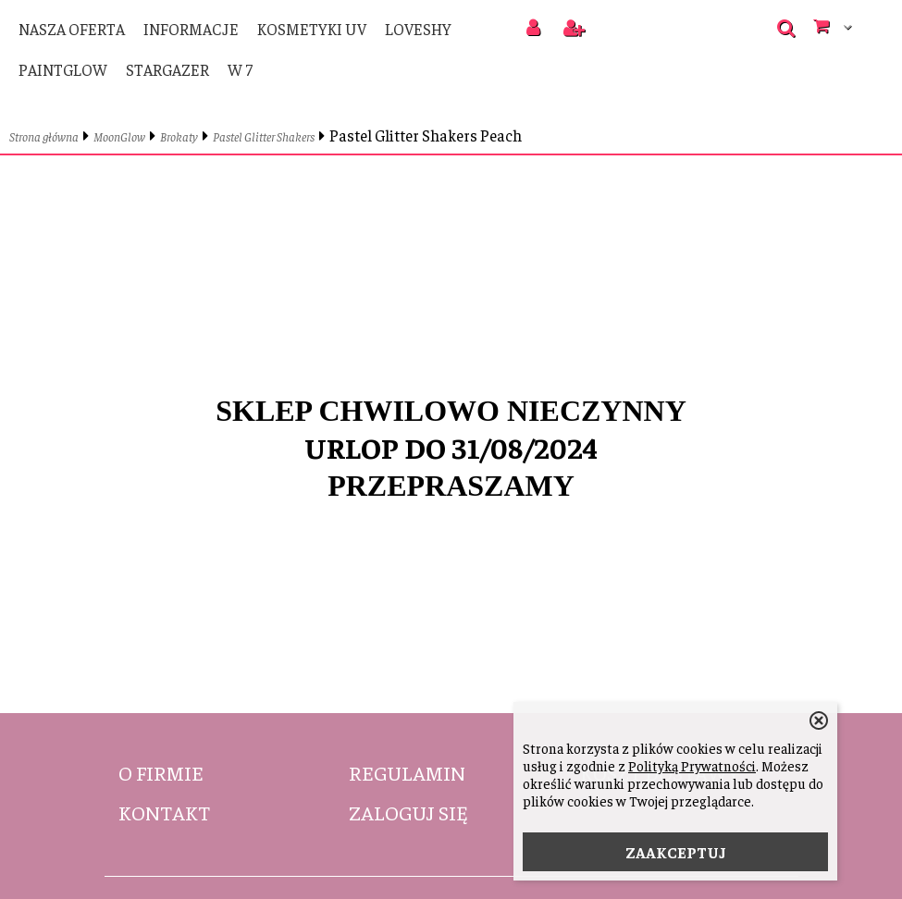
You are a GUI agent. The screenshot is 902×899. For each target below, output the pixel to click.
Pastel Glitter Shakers (264, 136)
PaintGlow (63, 69)
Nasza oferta (72, 28)
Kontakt (164, 812)
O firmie (161, 772)
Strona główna (44, 136)
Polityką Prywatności (692, 765)
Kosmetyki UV (311, 28)
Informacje (191, 28)
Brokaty (179, 136)
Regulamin (407, 772)
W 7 (240, 69)
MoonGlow (119, 136)
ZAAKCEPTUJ (675, 852)
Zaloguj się (408, 812)
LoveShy (418, 28)
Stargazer (167, 69)
